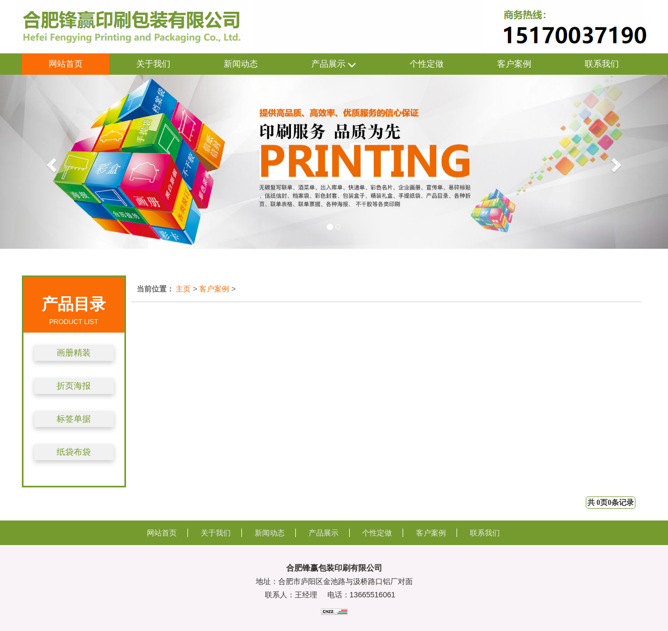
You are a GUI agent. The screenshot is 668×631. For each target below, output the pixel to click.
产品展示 (333, 64)
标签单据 (74, 418)
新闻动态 (241, 63)
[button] (50, 162)
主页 (183, 289)
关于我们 (153, 63)
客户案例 (514, 63)
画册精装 (74, 352)
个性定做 (427, 63)
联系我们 (602, 63)
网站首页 (66, 63)
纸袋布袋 (74, 451)
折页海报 (74, 385)
